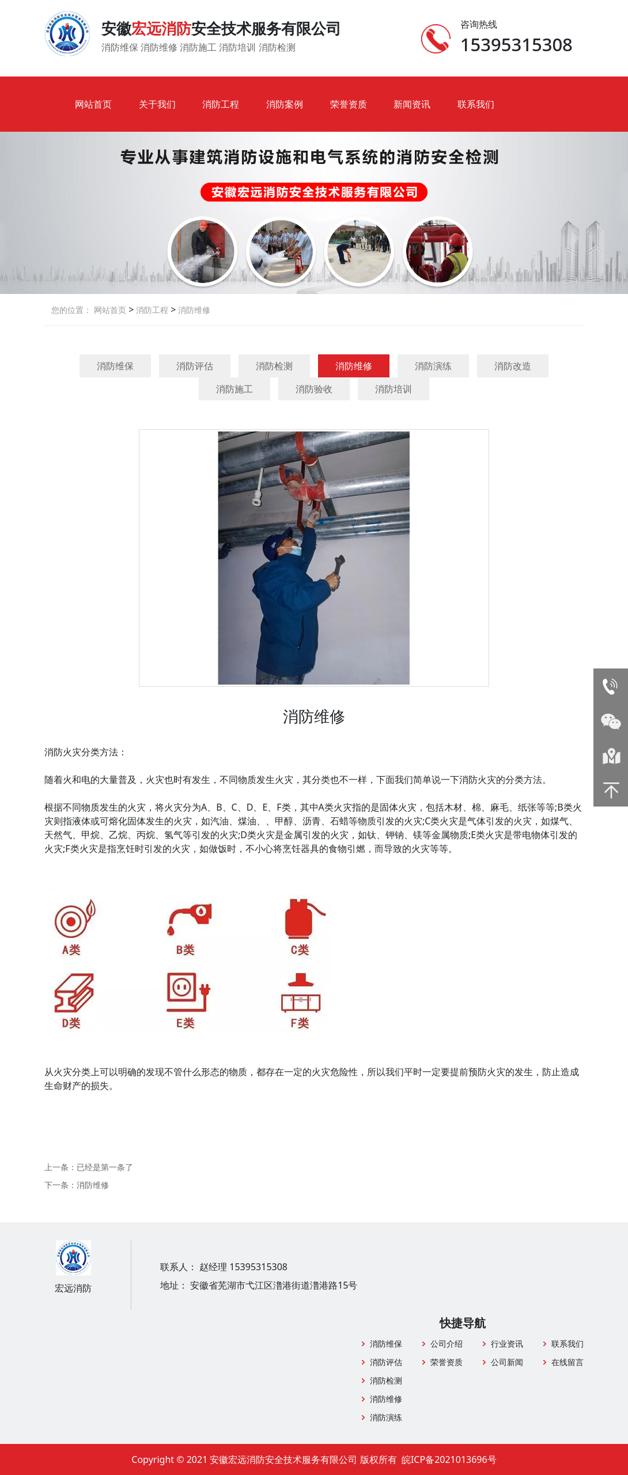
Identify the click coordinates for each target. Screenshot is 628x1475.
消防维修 (193, 309)
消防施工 (234, 389)
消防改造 (512, 366)
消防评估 (194, 366)
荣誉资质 (348, 104)
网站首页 (93, 104)
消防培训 (393, 389)
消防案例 (284, 104)
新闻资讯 (412, 104)
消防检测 (274, 366)
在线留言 (567, 1361)
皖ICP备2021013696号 (449, 1459)
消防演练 (433, 366)
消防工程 (220, 104)
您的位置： (71, 309)
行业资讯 (507, 1343)
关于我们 (157, 104)
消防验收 (314, 389)
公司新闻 (507, 1361)
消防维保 (115, 366)
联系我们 (475, 104)
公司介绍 (446, 1343)
